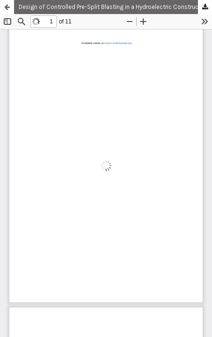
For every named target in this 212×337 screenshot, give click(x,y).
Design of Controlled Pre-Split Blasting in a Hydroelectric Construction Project (115, 6)
